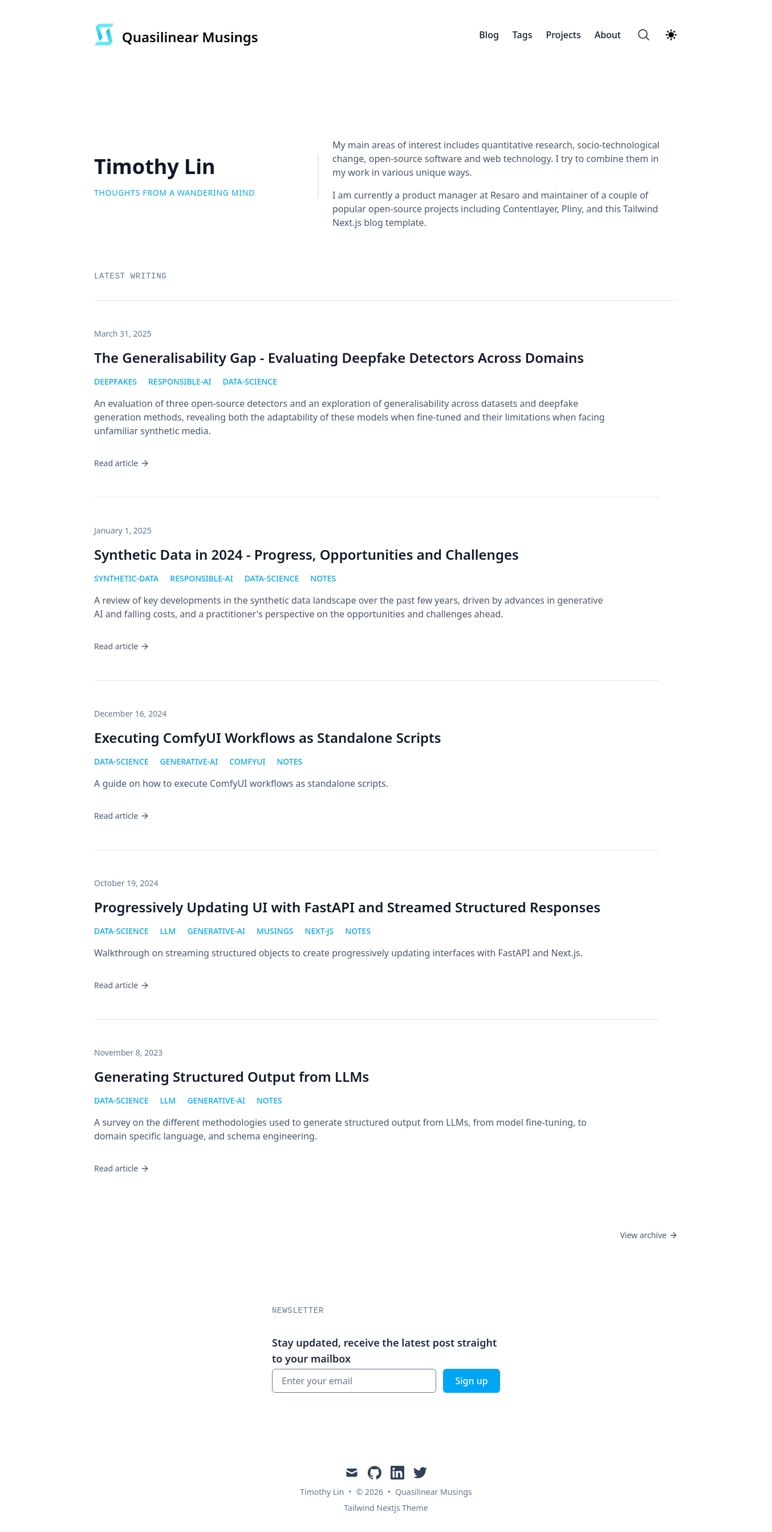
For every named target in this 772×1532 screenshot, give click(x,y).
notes (323, 578)
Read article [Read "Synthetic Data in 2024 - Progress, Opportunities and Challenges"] (121, 646)
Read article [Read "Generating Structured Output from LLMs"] (121, 1168)
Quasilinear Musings (433, 1491)
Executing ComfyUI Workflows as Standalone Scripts (267, 737)
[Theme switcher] (671, 35)
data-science (249, 381)
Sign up (471, 1381)
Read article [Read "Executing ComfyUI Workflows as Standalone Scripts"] (121, 815)
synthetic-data (126, 578)
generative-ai (189, 761)
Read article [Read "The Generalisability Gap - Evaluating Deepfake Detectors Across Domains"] (121, 463)
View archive (649, 1235)
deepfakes (115, 381)
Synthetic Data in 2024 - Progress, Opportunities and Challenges (306, 554)
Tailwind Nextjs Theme (386, 1507)
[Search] (644, 35)
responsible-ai (179, 381)
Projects (563, 35)
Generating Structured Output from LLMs (231, 1076)
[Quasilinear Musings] (176, 35)
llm (168, 930)
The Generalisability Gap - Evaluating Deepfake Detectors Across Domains (339, 357)
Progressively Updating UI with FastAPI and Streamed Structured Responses (347, 907)
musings (275, 930)
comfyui (247, 761)
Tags (523, 35)
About (608, 35)
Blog (488, 35)
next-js (319, 930)
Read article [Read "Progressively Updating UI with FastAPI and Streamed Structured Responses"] (121, 985)
